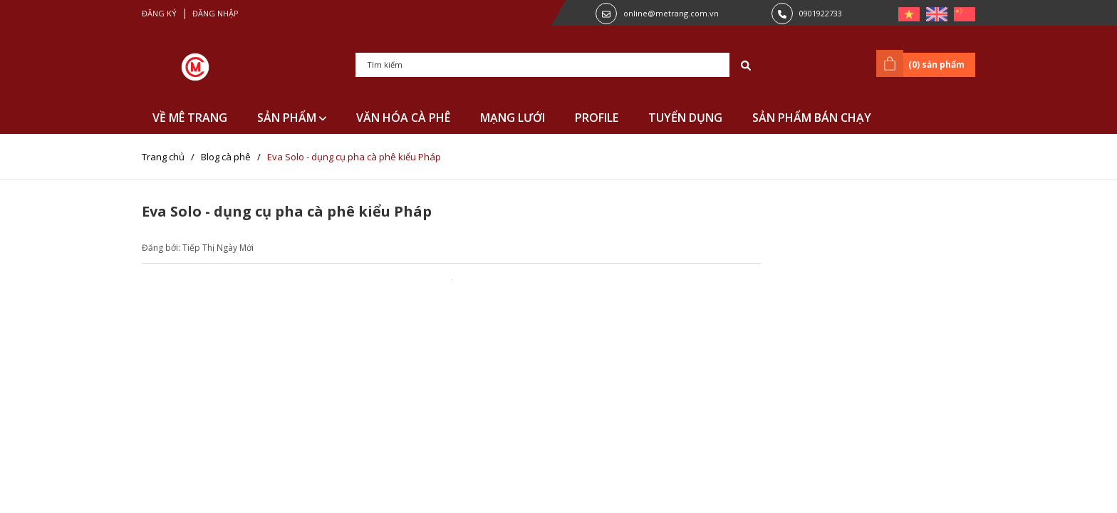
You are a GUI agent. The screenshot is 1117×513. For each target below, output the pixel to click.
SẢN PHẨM (291, 117)
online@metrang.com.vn (671, 13)
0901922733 (820, 13)
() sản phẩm (923, 63)
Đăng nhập (215, 13)
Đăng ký (159, 13)
